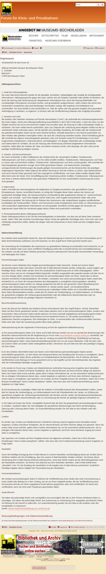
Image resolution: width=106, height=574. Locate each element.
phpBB (46, 559)
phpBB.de (62, 560)
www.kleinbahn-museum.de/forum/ (74, 335)
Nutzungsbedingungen (66, 520)
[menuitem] (22, 48)
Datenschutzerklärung (84, 520)
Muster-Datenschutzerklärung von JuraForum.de (29, 508)
